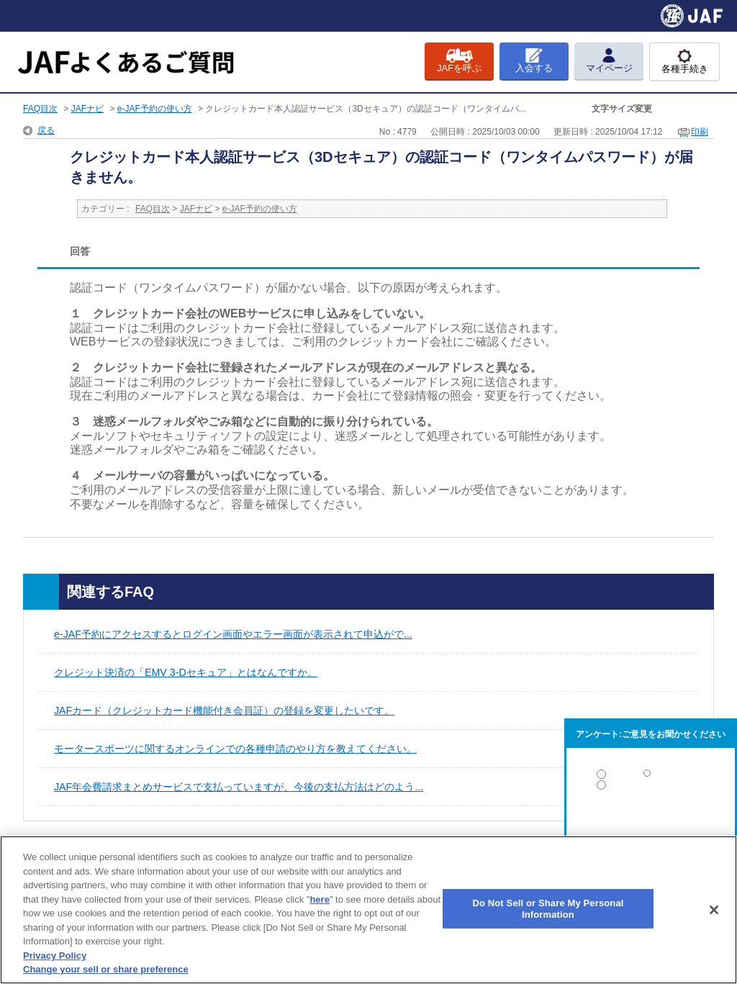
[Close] (714, 910)
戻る (46, 130)
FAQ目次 (40, 109)
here (319, 899)
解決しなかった (650, 824)
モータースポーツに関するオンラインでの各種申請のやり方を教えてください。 (235, 748)
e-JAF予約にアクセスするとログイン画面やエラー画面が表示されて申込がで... (233, 634)
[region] (368, 910)
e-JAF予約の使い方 (154, 109)
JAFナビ (87, 109)
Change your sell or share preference (106, 969)
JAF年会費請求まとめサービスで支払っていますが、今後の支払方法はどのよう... (238, 787)
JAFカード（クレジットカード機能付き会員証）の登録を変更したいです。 (224, 710)
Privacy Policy (54, 955)
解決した (650, 777)
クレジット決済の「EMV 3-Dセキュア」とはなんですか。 (185, 672)
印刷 (699, 132)
